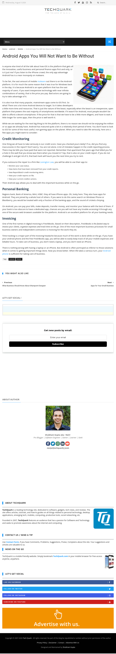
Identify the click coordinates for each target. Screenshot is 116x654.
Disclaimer (53, 643)
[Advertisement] (58, 30)
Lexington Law (47, 162)
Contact (61, 643)
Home (4, 49)
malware (42, 81)
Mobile (20, 49)
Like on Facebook (59, 583)
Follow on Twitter (59, 589)
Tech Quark (27, 639)
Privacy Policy (42, 643)
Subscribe (58, 344)
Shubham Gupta (69, 648)
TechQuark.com (60, 556)
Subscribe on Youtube (59, 603)
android (12, 49)
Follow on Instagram (59, 596)
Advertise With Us (72, 643)
